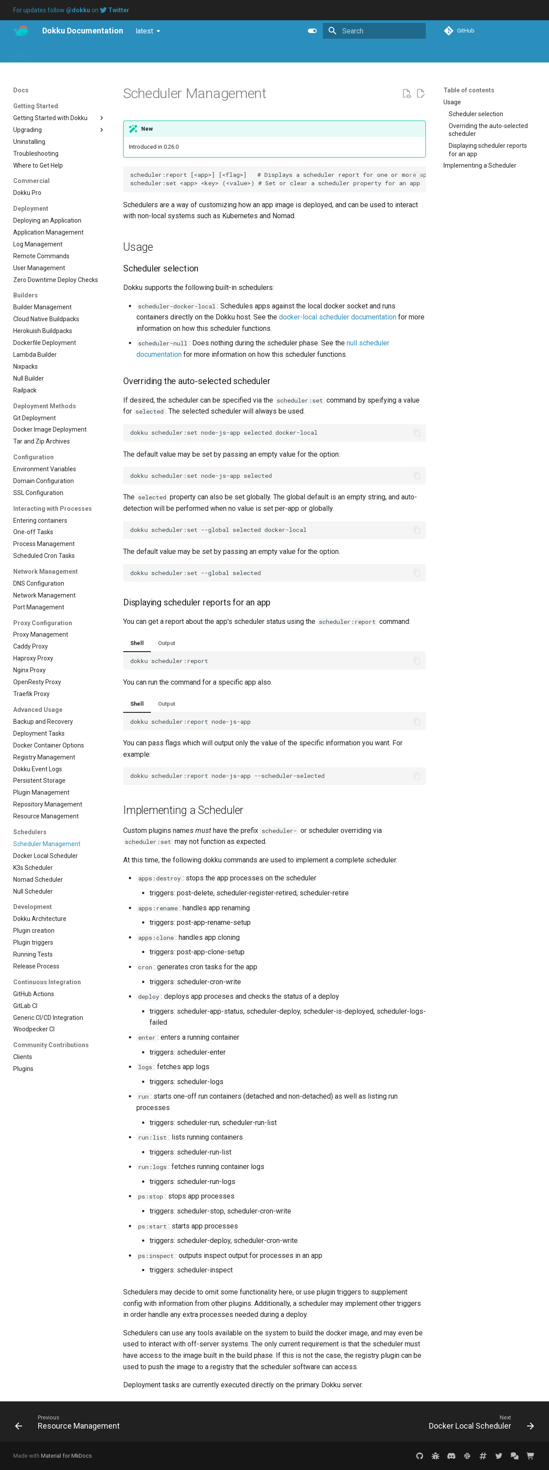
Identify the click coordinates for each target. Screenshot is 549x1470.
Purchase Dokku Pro (143, 52)
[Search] (374, 31)
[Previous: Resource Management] (70, 1424)
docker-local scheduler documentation (337, 317)
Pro (42, 52)
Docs (20, 52)
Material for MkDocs (66, 1455)
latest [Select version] (144, 31)
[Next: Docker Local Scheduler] (479, 1424)
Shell (137, 643)
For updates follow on (71, 10)
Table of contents (468, 90)
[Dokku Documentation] (21, 31)
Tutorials (93, 52)
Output (166, 643)
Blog (64, 52)
